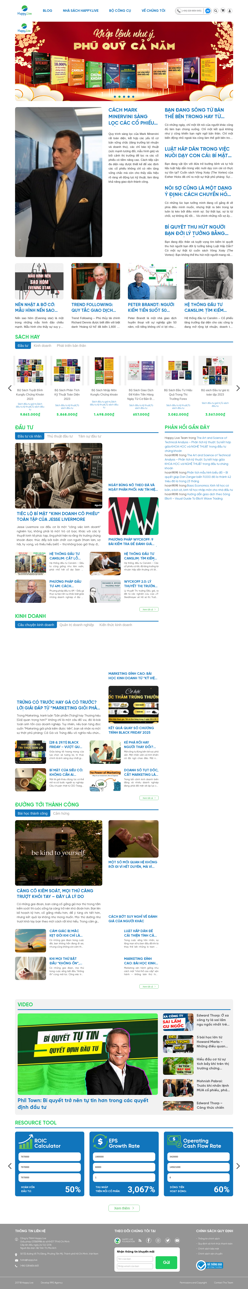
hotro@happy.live (28, 1260)
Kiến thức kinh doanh (116, 625)
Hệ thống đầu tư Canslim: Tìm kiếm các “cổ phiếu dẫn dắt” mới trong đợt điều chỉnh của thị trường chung (140, 556)
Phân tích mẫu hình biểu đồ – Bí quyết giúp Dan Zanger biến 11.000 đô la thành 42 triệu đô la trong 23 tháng (198, 477)
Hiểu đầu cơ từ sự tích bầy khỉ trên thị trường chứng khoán (213, 1064)
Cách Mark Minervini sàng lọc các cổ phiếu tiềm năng (131, 117)
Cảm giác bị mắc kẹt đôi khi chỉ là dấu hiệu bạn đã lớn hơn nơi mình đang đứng (64, 933)
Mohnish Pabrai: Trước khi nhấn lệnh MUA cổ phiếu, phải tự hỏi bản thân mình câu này (213, 1086)
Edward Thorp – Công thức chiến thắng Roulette (210, 1107)
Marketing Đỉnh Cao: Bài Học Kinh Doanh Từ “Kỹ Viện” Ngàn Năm (134, 676)
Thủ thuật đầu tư (60, 436)
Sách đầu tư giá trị (27, 404)
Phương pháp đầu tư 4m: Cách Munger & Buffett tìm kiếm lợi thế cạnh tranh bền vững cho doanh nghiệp (65, 584)
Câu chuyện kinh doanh (36, 625)
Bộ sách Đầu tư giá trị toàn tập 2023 (215, 392)
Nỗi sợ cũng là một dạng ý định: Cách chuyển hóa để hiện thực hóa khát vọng (198, 192)
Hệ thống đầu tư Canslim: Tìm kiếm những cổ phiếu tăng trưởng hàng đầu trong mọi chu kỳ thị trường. (208, 308)
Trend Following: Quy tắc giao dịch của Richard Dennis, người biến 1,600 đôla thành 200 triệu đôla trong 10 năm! (94, 308)
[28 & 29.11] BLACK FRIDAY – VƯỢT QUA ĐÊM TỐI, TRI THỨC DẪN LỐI (65, 745)
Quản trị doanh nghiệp (77, 625)
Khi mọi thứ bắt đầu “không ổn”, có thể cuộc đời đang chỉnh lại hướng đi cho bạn (65, 961)
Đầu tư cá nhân (30, 436)
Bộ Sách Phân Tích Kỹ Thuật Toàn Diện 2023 (67, 395)
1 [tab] (115, 97)
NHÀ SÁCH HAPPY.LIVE (80, 11)
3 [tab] (124, 97)
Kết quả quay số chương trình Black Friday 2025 (131, 730)
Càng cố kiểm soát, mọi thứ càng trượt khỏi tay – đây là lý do (55, 894)
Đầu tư (23, 346)
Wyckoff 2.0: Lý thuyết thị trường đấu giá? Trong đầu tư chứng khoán (141, 584)
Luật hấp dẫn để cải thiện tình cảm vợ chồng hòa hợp (141, 933)
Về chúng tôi (153, 11)
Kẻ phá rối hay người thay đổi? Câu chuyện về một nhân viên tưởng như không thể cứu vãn (141, 745)
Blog (47, 11)
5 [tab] (133, 97)
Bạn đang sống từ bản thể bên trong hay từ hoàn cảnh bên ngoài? (194, 114)
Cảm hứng (61, 813)
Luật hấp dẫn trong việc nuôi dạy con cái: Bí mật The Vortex (197, 153)
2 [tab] (119, 97)
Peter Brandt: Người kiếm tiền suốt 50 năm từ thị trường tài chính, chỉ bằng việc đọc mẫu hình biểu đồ (151, 308)
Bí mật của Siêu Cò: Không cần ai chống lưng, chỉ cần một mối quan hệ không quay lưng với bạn (66, 773)
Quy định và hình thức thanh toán (215, 1244)
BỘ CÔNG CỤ (120, 11)
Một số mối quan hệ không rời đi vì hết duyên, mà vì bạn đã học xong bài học (133, 865)
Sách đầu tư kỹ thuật (65, 405)
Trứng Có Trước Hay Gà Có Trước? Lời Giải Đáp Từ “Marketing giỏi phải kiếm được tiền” (57, 705)
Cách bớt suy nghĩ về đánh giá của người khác (133, 919)
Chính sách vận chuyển (210, 1254)
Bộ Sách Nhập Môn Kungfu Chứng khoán (104, 392)
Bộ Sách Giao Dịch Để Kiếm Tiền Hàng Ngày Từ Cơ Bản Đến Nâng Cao (141, 395)
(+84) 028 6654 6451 (29, 1266)
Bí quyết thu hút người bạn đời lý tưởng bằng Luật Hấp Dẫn (195, 231)
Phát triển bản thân (71, 346)
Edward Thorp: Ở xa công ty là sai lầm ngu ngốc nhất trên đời (213, 1020)
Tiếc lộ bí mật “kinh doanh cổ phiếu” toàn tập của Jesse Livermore (58, 517)
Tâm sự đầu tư (89, 436)
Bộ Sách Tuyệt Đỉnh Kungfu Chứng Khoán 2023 (30, 395)
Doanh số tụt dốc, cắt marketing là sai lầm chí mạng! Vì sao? (141, 773)
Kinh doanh (42, 346)
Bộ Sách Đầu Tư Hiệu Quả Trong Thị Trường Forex (178, 395)
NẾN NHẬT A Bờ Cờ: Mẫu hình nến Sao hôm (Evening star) (36, 308)
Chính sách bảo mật (208, 1249)
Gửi (166, 1262)
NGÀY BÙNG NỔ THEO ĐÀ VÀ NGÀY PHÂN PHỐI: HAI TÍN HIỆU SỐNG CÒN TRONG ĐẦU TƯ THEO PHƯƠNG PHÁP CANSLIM (133, 487)
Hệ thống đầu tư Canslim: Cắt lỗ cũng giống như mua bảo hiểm (64, 556)
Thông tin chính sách (209, 1239)
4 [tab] (129, 97)
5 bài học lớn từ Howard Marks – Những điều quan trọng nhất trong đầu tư (211, 1042)
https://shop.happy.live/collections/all (124, 61)
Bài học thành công (33, 813)
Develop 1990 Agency (51, 1283)
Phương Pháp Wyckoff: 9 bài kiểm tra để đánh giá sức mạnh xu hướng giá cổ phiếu (133, 542)
